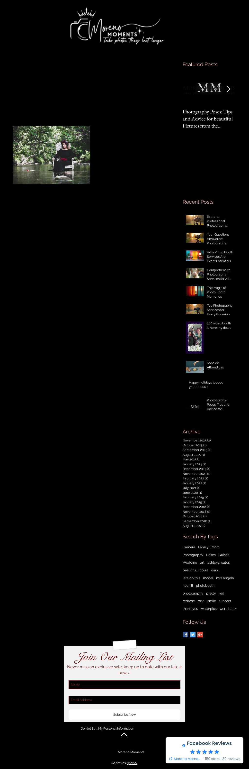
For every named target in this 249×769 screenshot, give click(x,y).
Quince (224, 555)
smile (211, 601)
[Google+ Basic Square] (200, 634)
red (221, 593)
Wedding (190, 562)
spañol (132, 763)
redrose (189, 601)
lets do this (191, 578)
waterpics (209, 609)
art (202, 562)
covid (204, 570)
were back (228, 609)
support (225, 601)
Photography (193, 555)
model (208, 578)
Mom (216, 547)
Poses (211, 555)
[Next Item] (228, 89)
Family (203, 547)
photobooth (205, 585)
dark (214, 570)
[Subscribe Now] (124, 714)
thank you (190, 609)
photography (193, 593)
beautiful (190, 570)
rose (201, 601)
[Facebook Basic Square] (185, 634)
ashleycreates (218, 562)
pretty (211, 593)
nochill (188, 585)
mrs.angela (225, 578)
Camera (189, 547)
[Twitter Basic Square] (193, 634)
